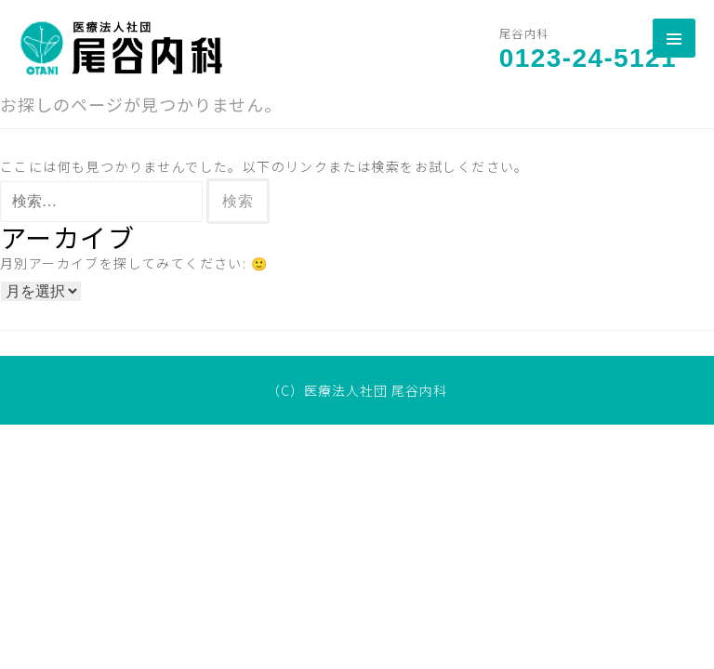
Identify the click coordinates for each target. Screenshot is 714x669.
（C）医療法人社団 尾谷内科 (357, 390)
